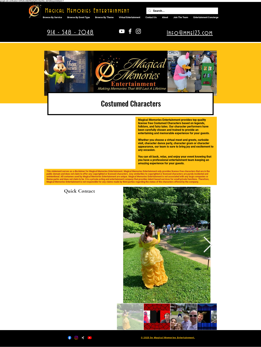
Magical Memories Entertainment (87, 11)
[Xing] (83, 337)
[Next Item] (208, 245)
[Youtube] (89, 337)
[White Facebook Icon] (130, 31)
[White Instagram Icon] (138, 31)
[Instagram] (76, 337)
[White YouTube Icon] (121, 31)
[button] (129, 17)
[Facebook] (69, 337)
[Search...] (182, 11)
